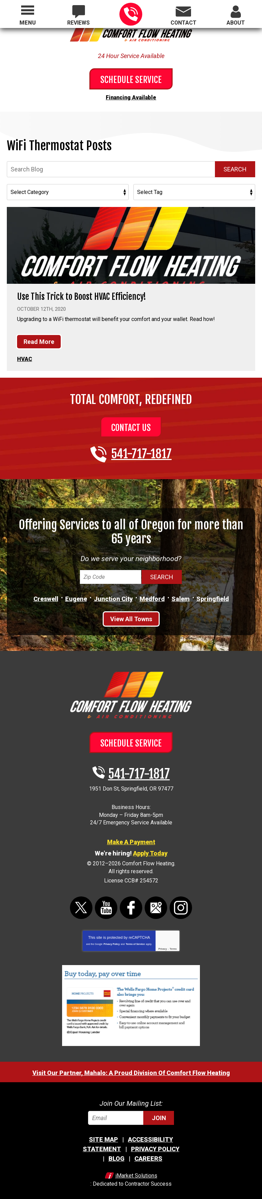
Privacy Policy (111, 940)
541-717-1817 (131, 14)
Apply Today (150, 850)
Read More (39, 340)
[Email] (131, 1114)
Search (235, 167)
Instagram (181, 904)
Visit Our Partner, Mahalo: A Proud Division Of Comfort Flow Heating (131, 1069)
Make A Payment (131, 838)
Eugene (76, 595)
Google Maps (156, 904)
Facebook (131, 904)
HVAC (24, 356)
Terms (173, 945)
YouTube (106, 904)
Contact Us (131, 424)
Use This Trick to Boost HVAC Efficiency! (85, 294)
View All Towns (131, 615)
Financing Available (131, 96)
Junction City (113, 595)
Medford (152, 595)
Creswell (45, 595)
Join (159, 1114)
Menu (27, 22)
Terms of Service (135, 940)
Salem (181, 595)
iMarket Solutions (136, 1171)
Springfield (212, 595)
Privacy (162, 945)
